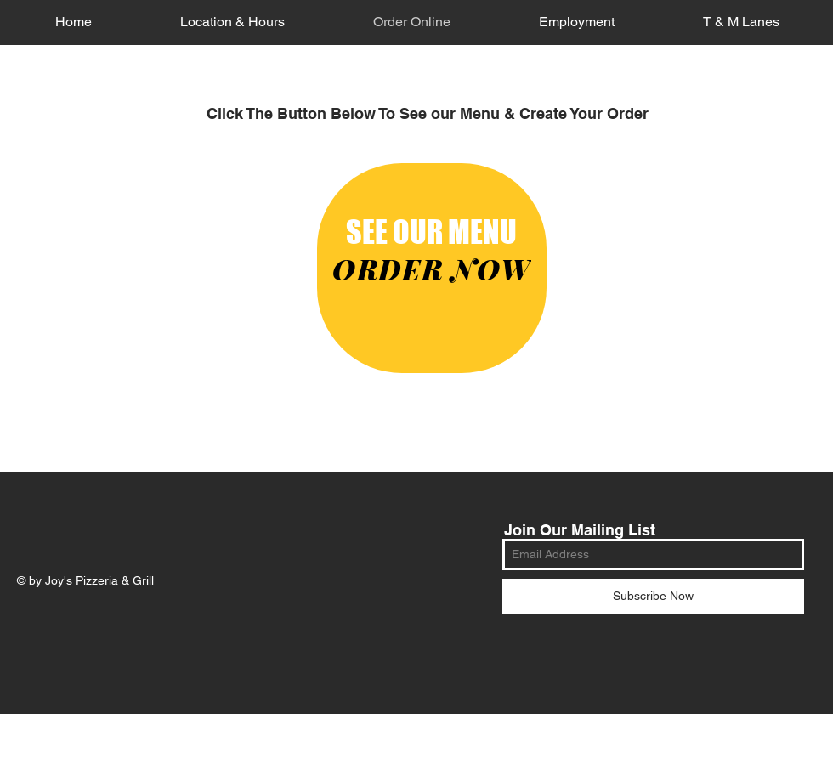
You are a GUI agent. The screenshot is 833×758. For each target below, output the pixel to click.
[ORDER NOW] (432, 268)
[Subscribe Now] (653, 596)
